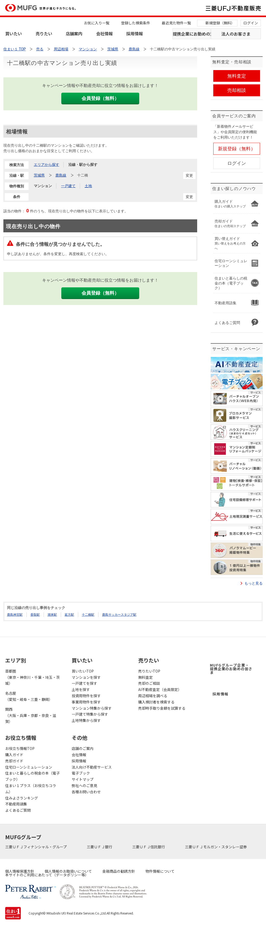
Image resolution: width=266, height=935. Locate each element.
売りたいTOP (149, 671)
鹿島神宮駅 (15, 614)
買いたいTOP (83, 671)
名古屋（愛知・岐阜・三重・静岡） (28, 696)
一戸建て (68, 186)
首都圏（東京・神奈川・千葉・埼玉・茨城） (32, 677)
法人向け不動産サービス (92, 767)
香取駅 (35, 614)
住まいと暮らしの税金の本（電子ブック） (32, 776)
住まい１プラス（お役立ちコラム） (30, 788)
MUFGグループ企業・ (231, 668)
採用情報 (134, 33)
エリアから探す (46, 164)
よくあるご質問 (18, 810)
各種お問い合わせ (86, 791)
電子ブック (81, 773)
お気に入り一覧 (96, 22)
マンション (43, 186)
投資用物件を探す (86, 695)
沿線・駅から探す (82, 164)
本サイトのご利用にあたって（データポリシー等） (47, 875)
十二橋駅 (88, 614)
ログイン (250, 22)
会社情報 (104, 33)
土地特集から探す (86, 720)
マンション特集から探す (92, 708)
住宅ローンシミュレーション (28, 767)
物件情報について (160, 871)
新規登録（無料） (220, 22)
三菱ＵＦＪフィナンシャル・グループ (36, 847)
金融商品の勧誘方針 (118, 871)
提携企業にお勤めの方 (191, 34)
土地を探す (81, 689)
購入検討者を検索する (156, 701)
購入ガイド (14, 754)
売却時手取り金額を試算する (161, 708)
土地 (88, 186)
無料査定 (145, 677)
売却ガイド (14, 760)
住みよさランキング (21, 798)
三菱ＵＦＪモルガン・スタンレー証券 (216, 847)
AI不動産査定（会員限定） (160, 689)
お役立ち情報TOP (20, 748)
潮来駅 (52, 614)
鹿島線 (60, 175)
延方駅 (69, 614)
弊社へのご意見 (84, 785)
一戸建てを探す (84, 683)
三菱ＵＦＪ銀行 (100, 847)
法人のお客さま (235, 34)
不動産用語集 (16, 804)
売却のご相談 (149, 683)
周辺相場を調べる (152, 695)
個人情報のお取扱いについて (68, 871)
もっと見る (253, 583)
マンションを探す (86, 677)
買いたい (13, 33)
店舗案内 (74, 33)
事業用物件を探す (86, 701)
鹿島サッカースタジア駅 (119, 614)
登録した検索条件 (135, 22)
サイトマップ (83, 779)
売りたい (44, 33)
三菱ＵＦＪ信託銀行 (149, 847)
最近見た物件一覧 (176, 22)
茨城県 (39, 175)
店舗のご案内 (83, 748)
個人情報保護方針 (19, 871)
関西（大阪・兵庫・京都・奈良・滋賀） (30, 715)
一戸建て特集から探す (90, 714)
